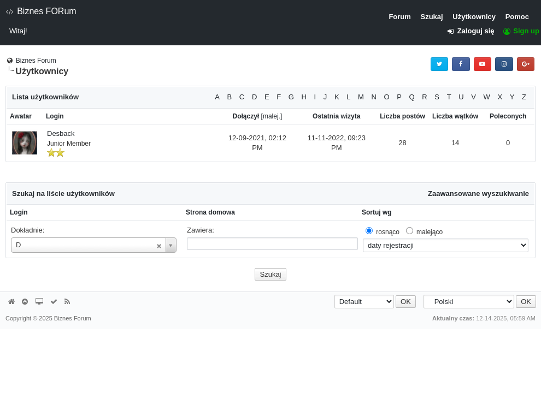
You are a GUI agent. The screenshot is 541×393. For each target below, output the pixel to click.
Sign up (520, 31)
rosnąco (387, 232)
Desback (61, 133)
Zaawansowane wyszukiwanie (478, 193)
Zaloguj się (474, 31)
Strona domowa (210, 212)
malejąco (429, 232)
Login (19, 212)
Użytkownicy (474, 17)
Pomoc (517, 17)
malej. (271, 116)
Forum (399, 17)
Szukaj (431, 17)
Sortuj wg (377, 212)
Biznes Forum (36, 60)
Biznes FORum (41, 11)
